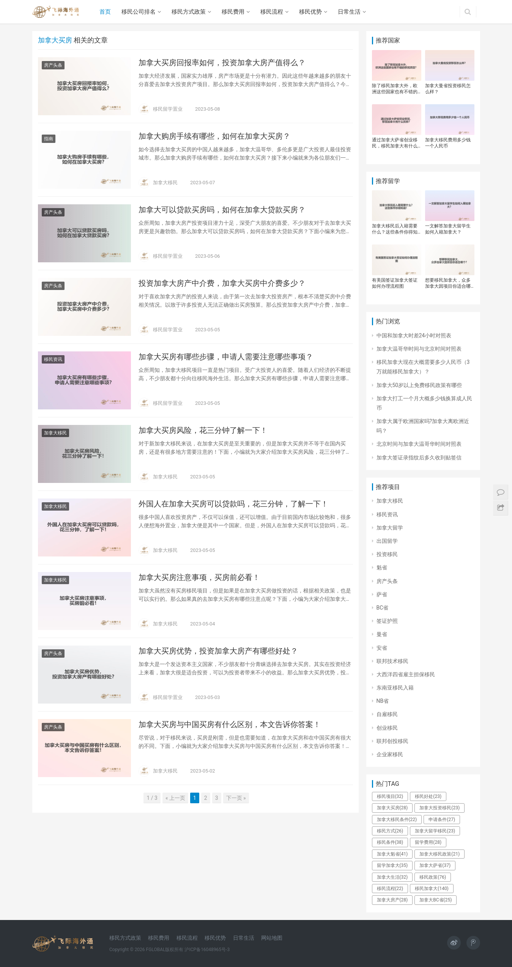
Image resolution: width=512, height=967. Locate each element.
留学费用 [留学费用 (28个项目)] (428, 842)
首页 (105, 11)
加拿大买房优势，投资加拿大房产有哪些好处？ (218, 650)
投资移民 (387, 554)
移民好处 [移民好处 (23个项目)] (428, 796)
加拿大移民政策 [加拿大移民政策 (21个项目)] (439, 854)
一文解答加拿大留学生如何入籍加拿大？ (448, 229)
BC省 (383, 608)
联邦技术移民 (392, 661)
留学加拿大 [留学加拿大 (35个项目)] (392, 865)
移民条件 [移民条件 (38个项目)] (390, 842)
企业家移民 (390, 754)
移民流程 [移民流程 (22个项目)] (390, 888)
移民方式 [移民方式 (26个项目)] (390, 831)
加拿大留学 (390, 528)
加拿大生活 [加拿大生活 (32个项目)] (392, 877)
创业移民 (387, 728)
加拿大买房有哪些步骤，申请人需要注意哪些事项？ (226, 356)
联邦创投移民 (392, 741)
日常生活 (349, 11)
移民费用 (233, 11)
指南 (48, 138)
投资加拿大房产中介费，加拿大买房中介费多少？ (222, 283)
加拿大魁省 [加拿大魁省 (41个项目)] (392, 854)
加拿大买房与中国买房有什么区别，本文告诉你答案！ (230, 724)
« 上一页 (175, 798)
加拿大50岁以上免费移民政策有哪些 (419, 385)
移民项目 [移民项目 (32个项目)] (390, 796)
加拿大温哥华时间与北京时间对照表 (419, 349)
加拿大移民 (165, 182)
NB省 (383, 701)
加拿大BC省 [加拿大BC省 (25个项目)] (435, 900)
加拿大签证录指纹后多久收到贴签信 (419, 458)
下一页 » (236, 798)
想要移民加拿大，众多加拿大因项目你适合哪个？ (448, 283)
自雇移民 (387, 714)
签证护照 (387, 621)
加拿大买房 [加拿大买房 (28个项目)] (392, 807)
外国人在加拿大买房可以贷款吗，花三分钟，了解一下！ (233, 503)
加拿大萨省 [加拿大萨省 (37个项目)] (435, 865)
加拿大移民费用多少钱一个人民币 (448, 143)
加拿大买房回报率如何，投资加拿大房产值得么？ (222, 62)
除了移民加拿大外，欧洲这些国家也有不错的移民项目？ (394, 89)
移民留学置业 (168, 109)
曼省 (382, 634)
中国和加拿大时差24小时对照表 (414, 335)
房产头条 (53, 65)
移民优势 (310, 11)
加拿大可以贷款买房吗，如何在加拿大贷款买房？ (222, 209)
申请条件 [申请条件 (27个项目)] (442, 819)
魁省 (382, 567)
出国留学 (387, 541)
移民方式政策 (189, 11)
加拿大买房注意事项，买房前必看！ (199, 577)
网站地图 (271, 938)
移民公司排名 (138, 11)
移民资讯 (53, 359)
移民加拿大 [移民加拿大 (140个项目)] (432, 888)
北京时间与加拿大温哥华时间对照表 (419, 444)
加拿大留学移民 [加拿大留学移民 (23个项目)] (435, 831)
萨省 (382, 594)
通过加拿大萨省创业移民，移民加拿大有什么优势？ (394, 143)
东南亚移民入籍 (395, 688)
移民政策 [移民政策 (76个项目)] (432, 877)
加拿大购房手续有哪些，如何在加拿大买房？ (214, 136)
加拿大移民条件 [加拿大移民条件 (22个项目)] (397, 819)
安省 (382, 648)
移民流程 (271, 11)
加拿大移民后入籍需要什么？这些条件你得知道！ (394, 229)
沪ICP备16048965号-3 (207, 949)
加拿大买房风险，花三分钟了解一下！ (203, 430)
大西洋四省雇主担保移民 (406, 674)
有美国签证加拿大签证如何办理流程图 (394, 283)
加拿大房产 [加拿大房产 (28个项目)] (392, 900)
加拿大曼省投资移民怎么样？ (448, 88)
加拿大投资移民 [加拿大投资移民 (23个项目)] (439, 807)
